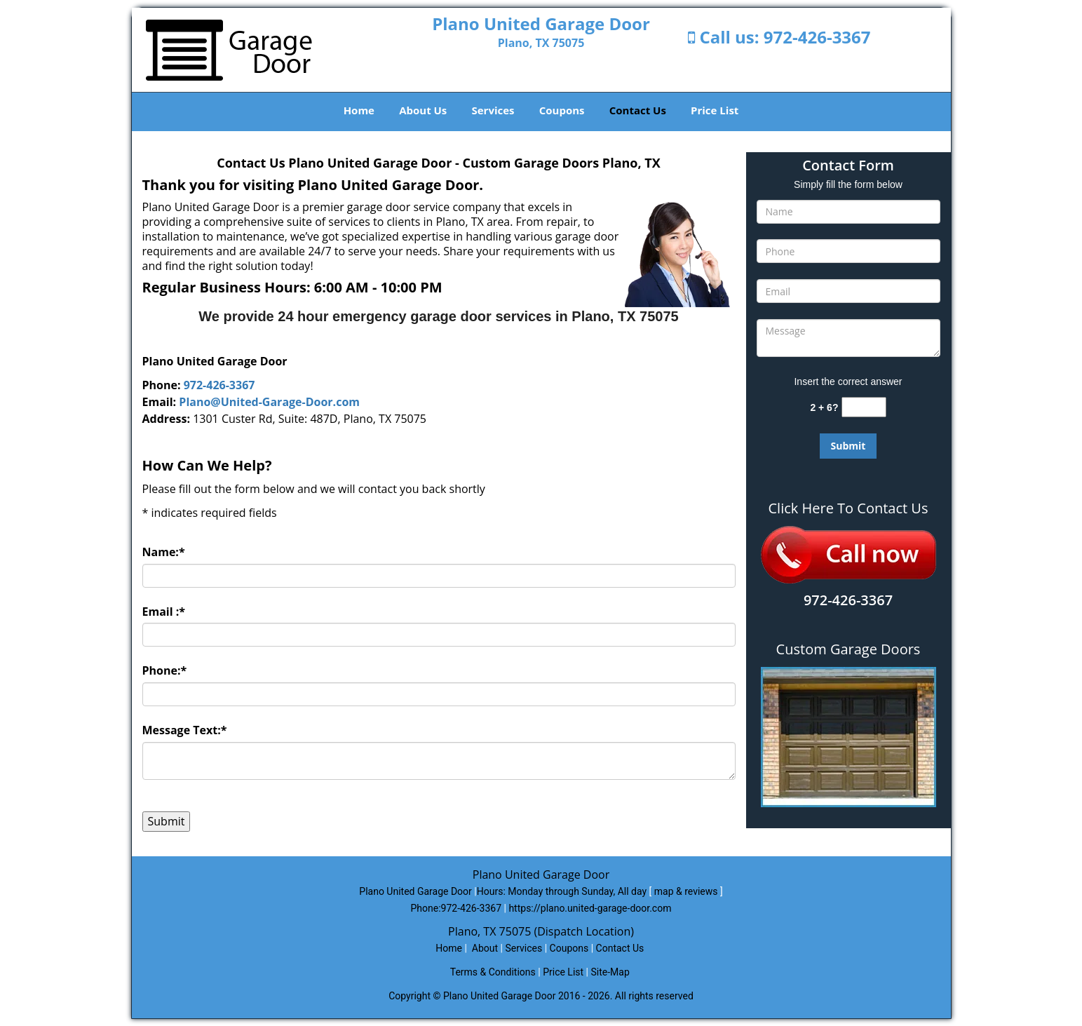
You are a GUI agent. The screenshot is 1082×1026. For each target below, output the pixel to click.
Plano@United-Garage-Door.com (269, 402)
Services (493, 110)
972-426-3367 (817, 36)
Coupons (562, 110)
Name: (163, 552)
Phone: (164, 670)
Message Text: (184, 730)
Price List (714, 110)
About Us (423, 110)
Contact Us (637, 110)
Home (359, 110)
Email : (164, 611)
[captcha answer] (863, 407)
